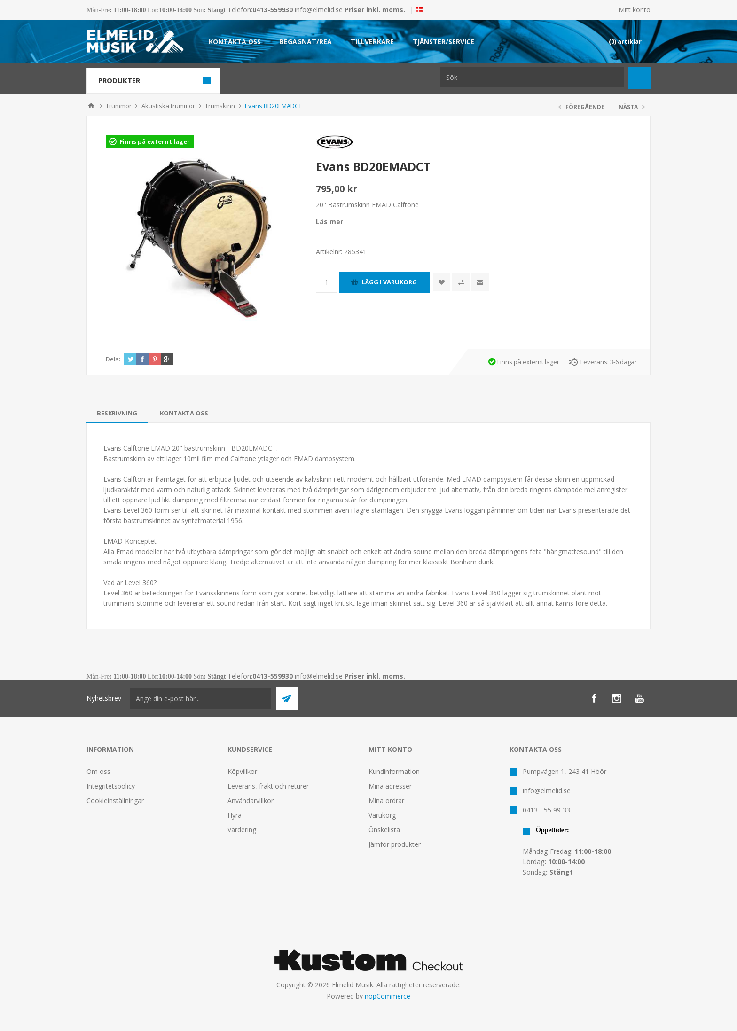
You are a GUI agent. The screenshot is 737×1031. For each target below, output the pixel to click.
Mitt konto (635, 9)
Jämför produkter (394, 844)
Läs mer (329, 221)
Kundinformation (394, 771)
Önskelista (384, 829)
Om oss (98, 771)
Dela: (113, 359)
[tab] (117, 413)
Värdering (241, 829)
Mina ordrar (386, 800)
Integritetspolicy (110, 785)
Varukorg (382, 815)
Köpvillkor (242, 771)
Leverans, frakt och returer (268, 785)
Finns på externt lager (154, 141)
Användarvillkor (250, 800)
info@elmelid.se (319, 9)
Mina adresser (390, 785)
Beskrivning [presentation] (117, 413)
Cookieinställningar (115, 800)
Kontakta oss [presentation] (184, 413)
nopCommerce (387, 996)
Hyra (234, 815)
